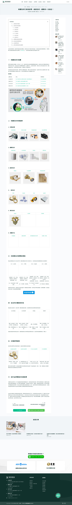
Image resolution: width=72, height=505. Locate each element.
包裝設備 (31, 480)
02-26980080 (10, 483)
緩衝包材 (31, 482)
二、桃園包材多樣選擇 (16, 25)
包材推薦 (40, 1)
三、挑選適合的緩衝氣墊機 (17, 39)
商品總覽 (31, 1)
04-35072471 (10, 492)
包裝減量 (56, 24)
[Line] (65, 503)
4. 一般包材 (16, 33)
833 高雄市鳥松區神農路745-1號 (14, 494)
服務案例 (56, 25)
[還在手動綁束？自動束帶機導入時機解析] (56, 69)
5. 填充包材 (16, 35)
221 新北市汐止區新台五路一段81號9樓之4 (16, 481)
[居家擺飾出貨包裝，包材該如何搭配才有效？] (36, 427)
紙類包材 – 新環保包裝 (33, 483)
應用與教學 (57, 29)
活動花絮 (56, 30)
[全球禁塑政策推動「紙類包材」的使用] (56, 36)
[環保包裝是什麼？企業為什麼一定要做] (56, 63)
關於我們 (26, 1)
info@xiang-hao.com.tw (12, 497)
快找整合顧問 (27, 503)
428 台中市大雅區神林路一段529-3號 (15, 490)
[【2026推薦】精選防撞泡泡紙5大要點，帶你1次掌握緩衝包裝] (56, 42)
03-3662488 (10, 487)
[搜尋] (68, 1)
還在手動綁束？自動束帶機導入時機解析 (61, 70)
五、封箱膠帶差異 (15, 43)
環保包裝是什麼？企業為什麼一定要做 (61, 64)
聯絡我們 (49, 1)
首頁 (22, 1)
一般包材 (31, 486)
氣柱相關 (29, 11)
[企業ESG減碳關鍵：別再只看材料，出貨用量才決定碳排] (56, 56)
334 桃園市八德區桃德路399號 (13, 486)
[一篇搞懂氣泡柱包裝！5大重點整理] (56, 50)
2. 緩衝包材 (16, 29)
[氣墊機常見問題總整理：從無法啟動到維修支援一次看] (56, 427)
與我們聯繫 (29, 292)
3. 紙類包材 (16, 31)
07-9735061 (10, 496)
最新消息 (37, 11)
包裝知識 (56, 28)
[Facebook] (63, 503)
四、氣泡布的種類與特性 (16, 41)
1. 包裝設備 (16, 27)
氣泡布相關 (33, 11)
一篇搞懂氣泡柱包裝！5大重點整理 (61, 50)
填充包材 (31, 485)
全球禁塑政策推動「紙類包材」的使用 (61, 37)
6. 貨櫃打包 (16, 37)
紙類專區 (35, 1)
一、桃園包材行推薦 (16, 23)
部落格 (44, 1)
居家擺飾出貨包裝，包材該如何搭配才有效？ (35, 433)
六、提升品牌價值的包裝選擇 (17, 44)
